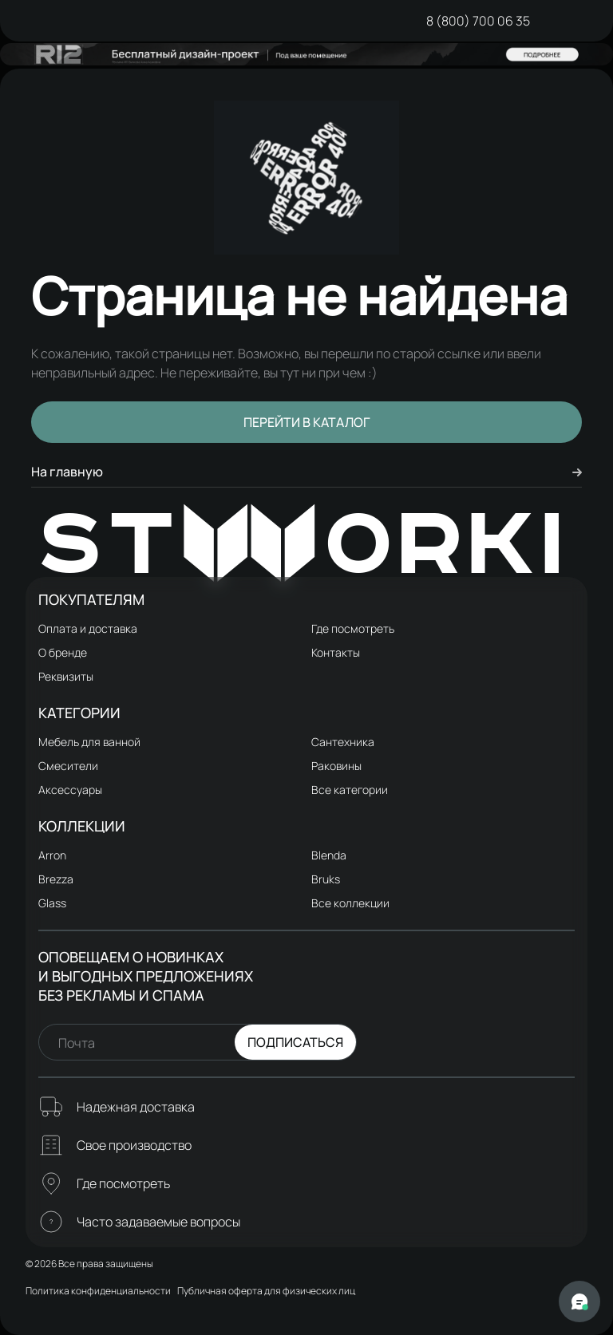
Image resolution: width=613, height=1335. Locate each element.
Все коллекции (350, 902)
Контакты (335, 652)
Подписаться (295, 1042)
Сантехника (342, 741)
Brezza (55, 879)
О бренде (62, 652)
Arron (52, 855)
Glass (52, 902)
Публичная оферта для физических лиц (266, 1290)
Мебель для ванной (89, 741)
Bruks (325, 879)
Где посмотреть (352, 628)
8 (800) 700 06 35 (478, 21)
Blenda (328, 855)
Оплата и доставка (87, 628)
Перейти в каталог (306, 422)
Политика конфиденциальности (98, 1290)
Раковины (336, 765)
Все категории (349, 789)
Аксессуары (70, 789)
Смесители (68, 765)
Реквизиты (65, 676)
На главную (306, 471)
